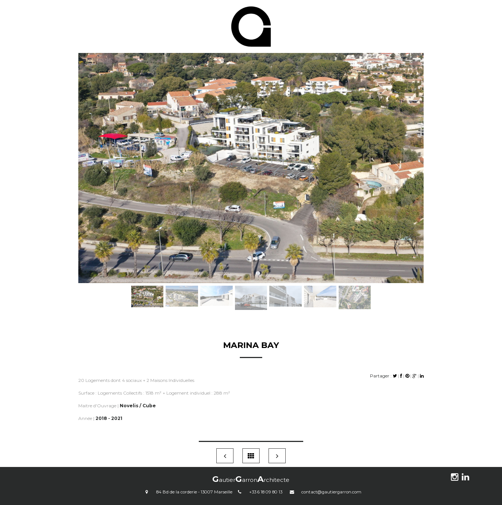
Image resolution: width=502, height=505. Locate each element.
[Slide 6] (320, 286)
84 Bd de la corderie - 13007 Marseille (194, 492)
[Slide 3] (216, 286)
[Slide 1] (147, 286)
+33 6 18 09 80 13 (265, 492)
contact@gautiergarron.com (331, 492)
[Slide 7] (355, 286)
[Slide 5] (285, 286)
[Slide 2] (182, 286)
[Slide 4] (251, 286)
